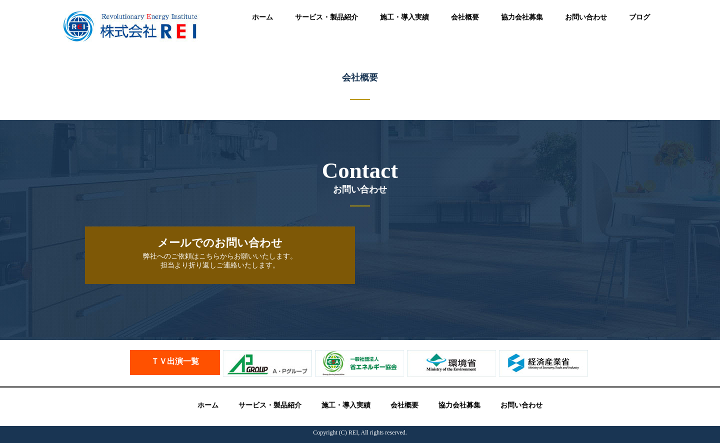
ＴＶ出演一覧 (175, 361)
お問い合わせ (586, 17)
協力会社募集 (522, 17)
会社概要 (465, 17)
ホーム (262, 17)
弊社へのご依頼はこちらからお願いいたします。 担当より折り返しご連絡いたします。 (220, 252)
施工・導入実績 (404, 17)
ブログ (639, 17)
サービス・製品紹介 (326, 17)
